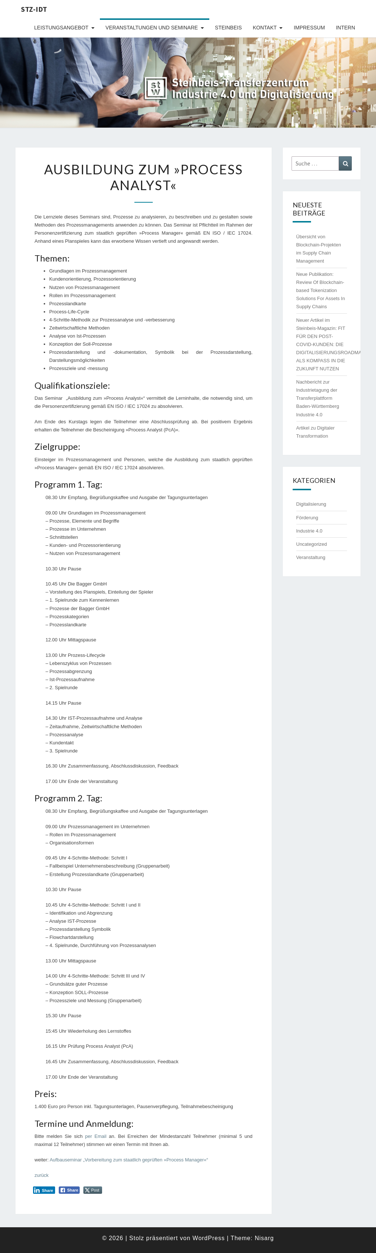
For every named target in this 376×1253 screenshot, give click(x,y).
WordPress (208, 1238)
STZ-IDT (34, 9)
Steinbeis (228, 28)
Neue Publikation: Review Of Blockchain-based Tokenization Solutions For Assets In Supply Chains (320, 290)
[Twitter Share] (92, 1190)
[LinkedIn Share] (44, 1190)
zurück (41, 1175)
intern (345, 28)
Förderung (307, 517)
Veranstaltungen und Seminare (151, 28)
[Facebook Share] (69, 1190)
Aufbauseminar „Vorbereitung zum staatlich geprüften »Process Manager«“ (129, 1160)
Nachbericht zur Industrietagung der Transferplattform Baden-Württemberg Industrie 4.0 (317, 398)
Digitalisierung (311, 504)
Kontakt (265, 28)
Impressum (309, 28)
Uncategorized (311, 544)
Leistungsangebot (61, 28)
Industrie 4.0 (309, 531)
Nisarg (264, 1238)
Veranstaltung (311, 557)
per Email (95, 1136)
